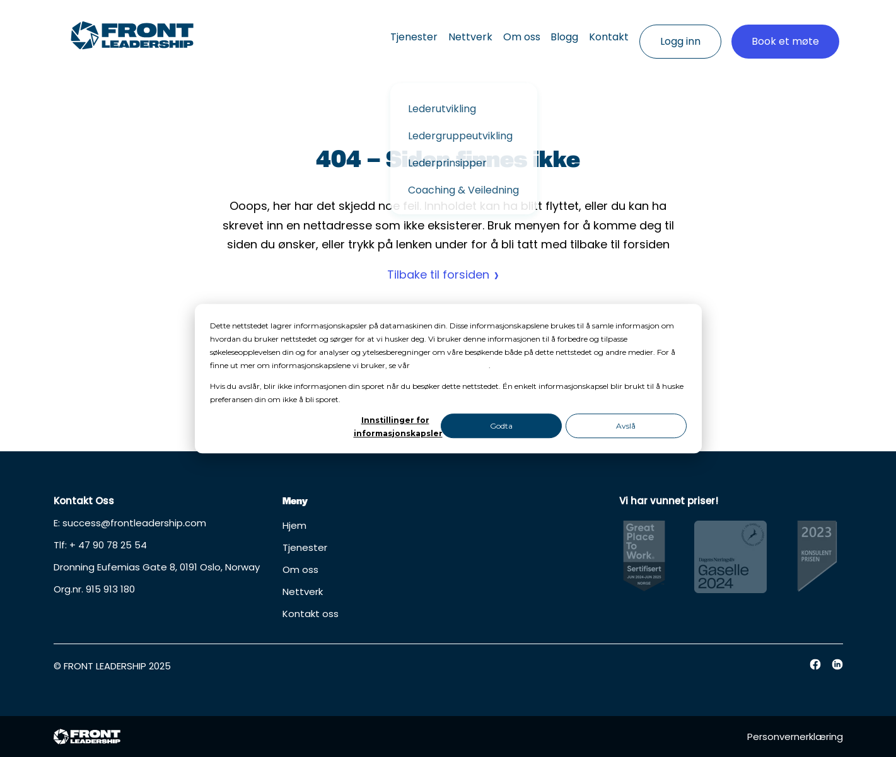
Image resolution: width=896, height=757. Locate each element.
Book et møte (785, 32)
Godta (501, 426)
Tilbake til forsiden (438, 274)
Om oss (492, 32)
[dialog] (448, 379)
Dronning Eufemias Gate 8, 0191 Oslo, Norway (157, 567)
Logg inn (680, 32)
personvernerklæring (450, 365)
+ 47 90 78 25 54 (108, 545)
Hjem (294, 525)
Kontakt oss (310, 613)
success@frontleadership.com (134, 522)
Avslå (626, 426)
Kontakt (599, 32)
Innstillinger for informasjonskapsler (395, 426)
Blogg (545, 32)
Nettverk (432, 32)
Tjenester (366, 32)
